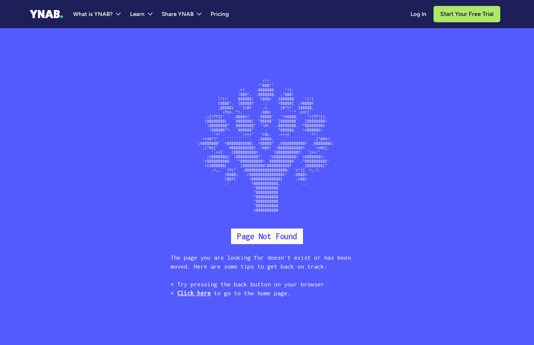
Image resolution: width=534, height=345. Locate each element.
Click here (194, 293)
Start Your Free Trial (467, 13)
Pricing (220, 14)
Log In (418, 14)
